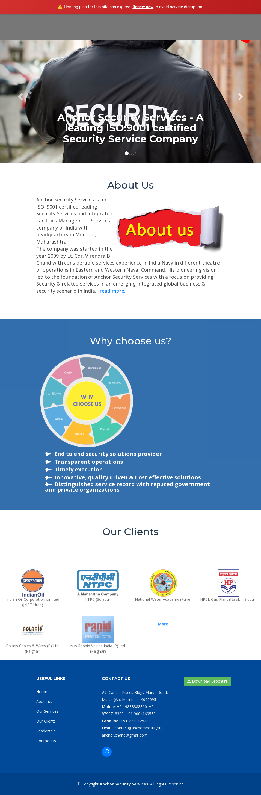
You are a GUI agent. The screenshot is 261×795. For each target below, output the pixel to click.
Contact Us (46, 740)
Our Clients (46, 721)
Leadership (46, 731)
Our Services (47, 711)
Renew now (142, 6)
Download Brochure (207, 681)
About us (44, 701)
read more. (112, 291)
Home (41, 691)
